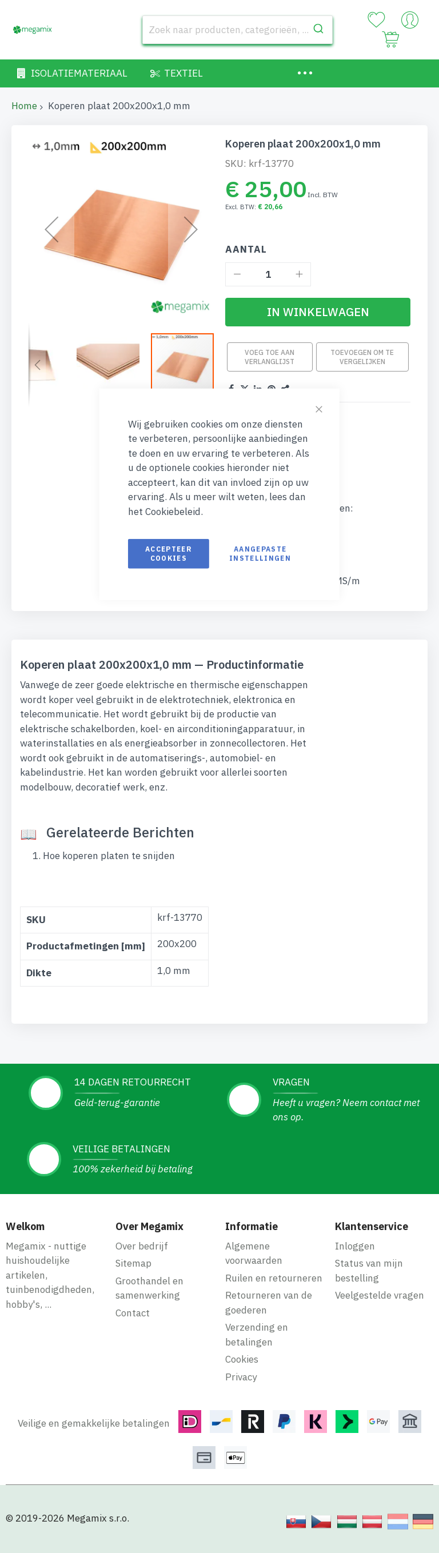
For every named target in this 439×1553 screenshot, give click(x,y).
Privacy (241, 1377)
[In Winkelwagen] (317, 312)
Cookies (241, 1359)
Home (24, 105)
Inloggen (355, 1246)
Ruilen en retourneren (273, 1278)
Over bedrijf (141, 1246)
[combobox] (237, 29)
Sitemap (133, 1263)
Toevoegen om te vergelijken (362, 357)
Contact (132, 1313)
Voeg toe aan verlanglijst (269, 357)
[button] (37, 365)
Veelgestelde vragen (379, 1295)
